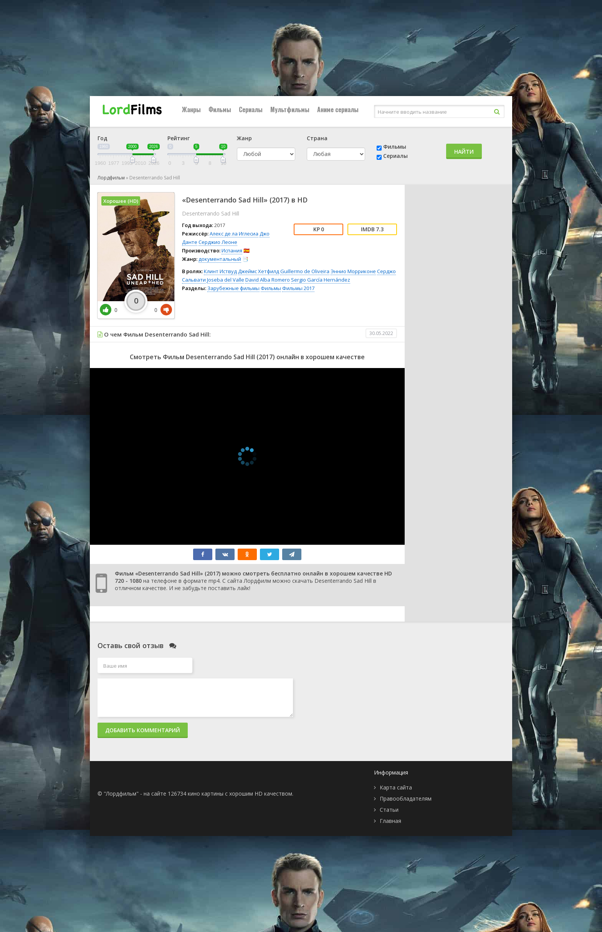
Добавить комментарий (142, 730)
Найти (464, 151)
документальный (219, 258)
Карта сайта (396, 787)
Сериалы (251, 109)
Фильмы (219, 109)
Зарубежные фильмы (233, 288)
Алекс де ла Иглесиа (234, 233)
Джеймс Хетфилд (258, 271)
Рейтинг (178, 138)
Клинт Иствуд (220, 271)
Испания (232, 250)
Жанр (244, 138)
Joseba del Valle (225, 279)
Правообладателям (406, 798)
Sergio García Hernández (320, 279)
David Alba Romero (267, 279)
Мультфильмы (289, 109)
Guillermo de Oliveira (304, 271)
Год (103, 138)
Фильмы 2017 (298, 288)
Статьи (389, 809)
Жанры (191, 109)
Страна (317, 138)
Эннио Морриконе (353, 271)
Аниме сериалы (338, 109)
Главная (390, 820)
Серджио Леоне (217, 242)
